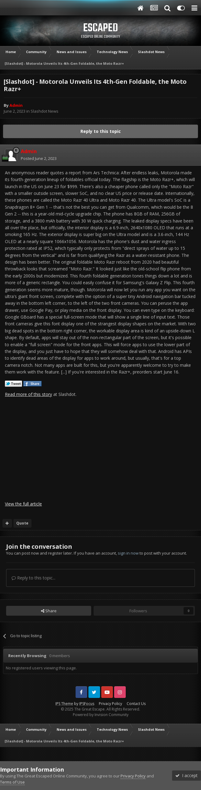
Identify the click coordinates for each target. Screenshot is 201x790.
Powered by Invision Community (100, 714)
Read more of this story (28, 394)
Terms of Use (12, 782)
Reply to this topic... (33, 578)
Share (49, 610)
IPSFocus (86, 703)
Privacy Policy (110, 703)
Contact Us (136, 703)
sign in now (128, 553)
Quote (22, 523)
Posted (39, 158)
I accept (186, 775)
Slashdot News (44, 111)
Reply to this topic (100, 131)
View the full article (23, 504)
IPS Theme (64, 703)
